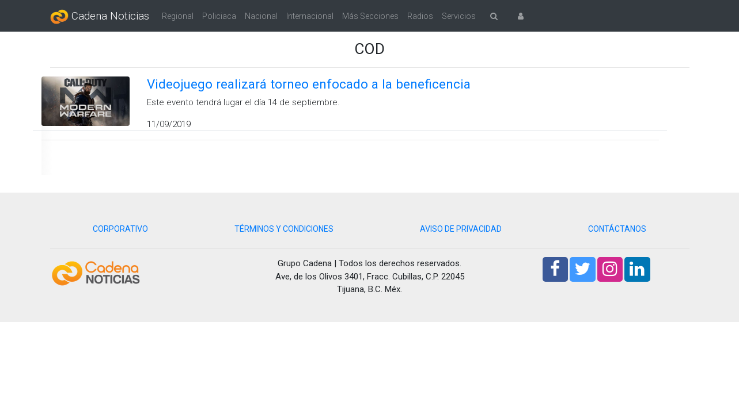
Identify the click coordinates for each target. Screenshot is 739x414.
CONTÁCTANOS (617, 228)
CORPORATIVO (120, 228)
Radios (420, 16)
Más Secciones (370, 16)
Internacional (310, 16)
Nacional (261, 16)
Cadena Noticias (99, 16)
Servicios (459, 16)
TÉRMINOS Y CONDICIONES (284, 228)
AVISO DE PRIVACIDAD (461, 228)
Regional (178, 16)
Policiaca (219, 16)
